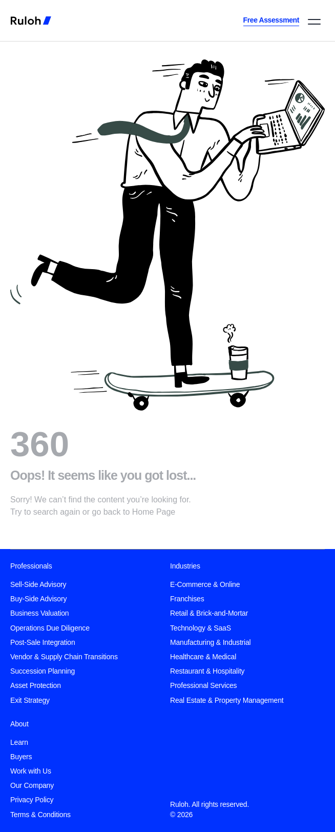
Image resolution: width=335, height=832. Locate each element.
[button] (314, 21)
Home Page (154, 512)
